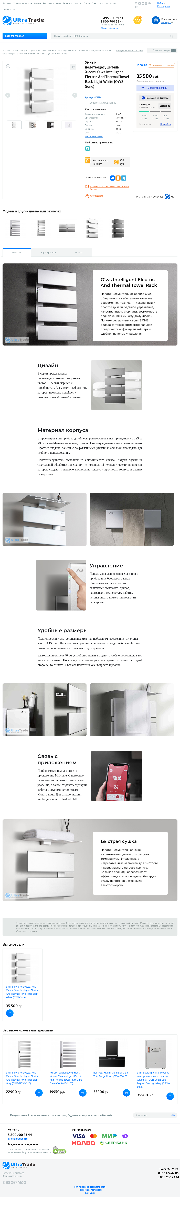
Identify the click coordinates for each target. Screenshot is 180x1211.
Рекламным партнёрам (90, 1189)
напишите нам (163, 928)
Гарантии (67, 3)
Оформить (165, 106)
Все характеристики (94, 136)
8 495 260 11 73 (111, 18)
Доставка (7, 3)
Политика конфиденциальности (90, 1186)
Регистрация (163, 6)
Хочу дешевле (96, 195)
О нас (94, 3)
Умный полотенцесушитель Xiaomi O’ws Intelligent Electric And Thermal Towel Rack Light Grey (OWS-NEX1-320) (22, 1078)
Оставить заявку (154, 87)
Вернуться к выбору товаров (129, 50)
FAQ (15, 9)
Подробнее (165, 124)
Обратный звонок (109, 28)
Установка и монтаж (23, 3)
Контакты (103, 3)
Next (74, 95)
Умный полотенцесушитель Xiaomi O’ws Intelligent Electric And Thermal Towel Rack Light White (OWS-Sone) (22, 992)
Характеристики (48, 252)
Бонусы (7, 9)
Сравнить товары (164, 50)
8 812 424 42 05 (168, 1173)
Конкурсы (90, 1192)
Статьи (87, 3)
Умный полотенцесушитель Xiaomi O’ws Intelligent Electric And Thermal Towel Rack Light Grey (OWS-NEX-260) (66, 1078)
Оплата (37, 3)
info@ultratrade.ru (18, 1138)
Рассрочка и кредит (52, 3)
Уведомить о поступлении (161, 65)
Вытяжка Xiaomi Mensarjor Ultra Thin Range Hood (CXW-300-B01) (111, 1074)
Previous (7, 95)
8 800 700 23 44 (112, 21)
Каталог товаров (14, 36)
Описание (16, 252)
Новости (77, 3)
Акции (113, 3)
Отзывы (78, 252)
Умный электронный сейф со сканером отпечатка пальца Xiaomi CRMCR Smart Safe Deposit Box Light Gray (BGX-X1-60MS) (155, 1079)
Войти (160, 3)
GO (173, 1115)
